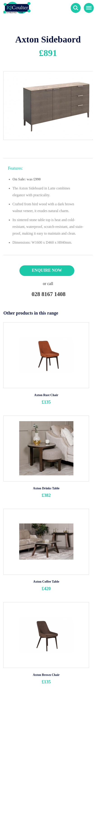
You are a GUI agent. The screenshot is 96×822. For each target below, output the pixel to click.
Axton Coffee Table (46, 581)
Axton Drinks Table (46, 488)
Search (76, 8)
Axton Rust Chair (46, 395)
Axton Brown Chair (46, 675)
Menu (87, 6)
